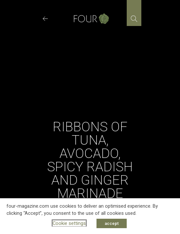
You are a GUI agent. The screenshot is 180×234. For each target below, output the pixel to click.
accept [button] (112, 223)
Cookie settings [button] (69, 223)
